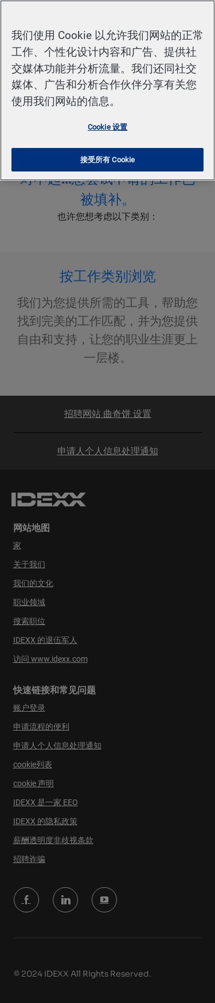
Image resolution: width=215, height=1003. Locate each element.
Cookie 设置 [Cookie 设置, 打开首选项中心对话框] (107, 127)
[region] (107, 90)
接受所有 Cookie (107, 159)
